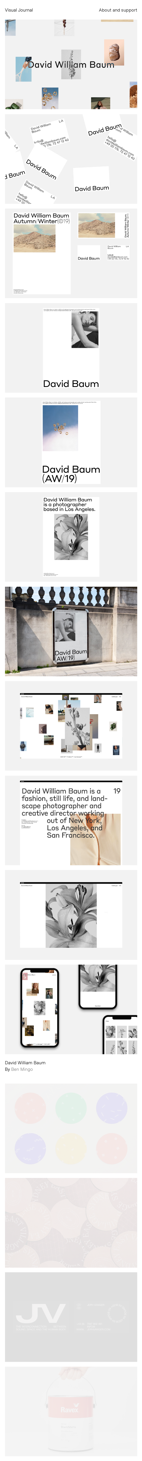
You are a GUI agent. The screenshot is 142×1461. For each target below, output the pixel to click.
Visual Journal (19, 10)
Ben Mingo (22, 1069)
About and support (118, 10)
